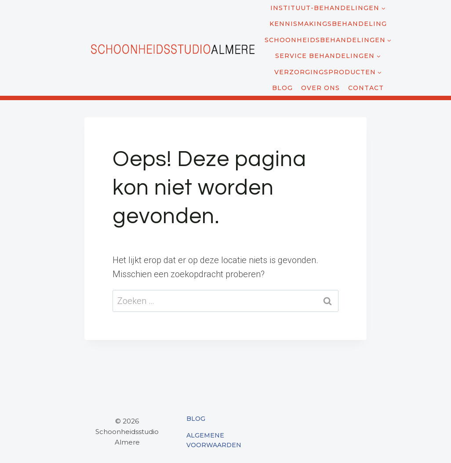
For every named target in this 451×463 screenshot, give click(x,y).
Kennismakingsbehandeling (328, 24)
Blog (282, 88)
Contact (366, 88)
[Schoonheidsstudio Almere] (172, 48)
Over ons (320, 88)
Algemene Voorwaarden (213, 440)
